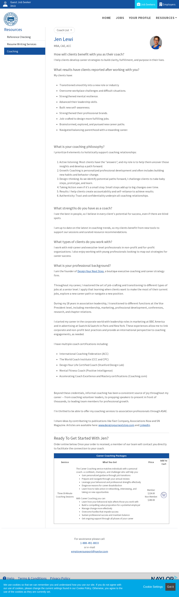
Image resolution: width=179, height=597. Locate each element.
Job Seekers (146, 4)
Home (106, 18)
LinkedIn (145, 425)
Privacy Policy (60, 578)
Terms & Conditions (32, 578)
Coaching (12, 51)
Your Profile (140, 18)
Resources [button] (165, 18)
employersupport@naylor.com (89, 551)
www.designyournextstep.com (116, 425)
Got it (170, 586)
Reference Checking (19, 37)
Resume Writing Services (21, 44)
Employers (167, 4)
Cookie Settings (153, 586)
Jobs (120, 18)
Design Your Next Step (90, 271)
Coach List (63, 30)
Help (8, 578)
